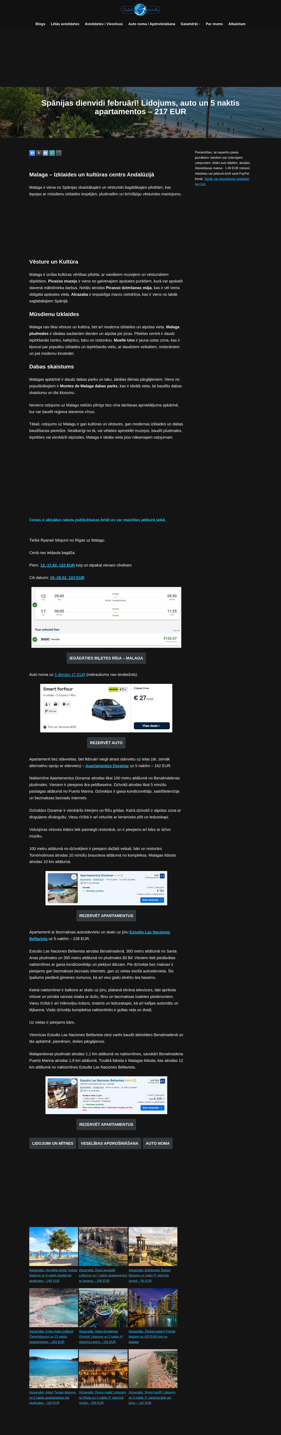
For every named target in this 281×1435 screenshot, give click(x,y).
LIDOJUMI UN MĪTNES (52, 1144)
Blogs (40, 24)
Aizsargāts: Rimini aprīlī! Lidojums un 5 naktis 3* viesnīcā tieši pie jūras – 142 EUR (152, 1399)
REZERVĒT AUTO (106, 743)
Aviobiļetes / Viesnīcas (104, 24)
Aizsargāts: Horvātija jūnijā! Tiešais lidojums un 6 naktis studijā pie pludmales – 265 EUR (53, 1277)
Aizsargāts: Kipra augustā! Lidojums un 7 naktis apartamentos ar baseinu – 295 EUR (103, 1277)
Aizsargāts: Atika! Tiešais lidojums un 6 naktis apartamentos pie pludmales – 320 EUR (52, 1399)
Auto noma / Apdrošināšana (151, 24)
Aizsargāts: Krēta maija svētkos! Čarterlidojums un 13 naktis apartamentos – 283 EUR (51, 1338)
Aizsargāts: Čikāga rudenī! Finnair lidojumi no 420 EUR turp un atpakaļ (152, 1338)
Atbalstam (237, 24)
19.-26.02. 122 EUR (67, 578)
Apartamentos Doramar (107, 766)
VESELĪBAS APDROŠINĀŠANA (109, 1144)
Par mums (214, 24)
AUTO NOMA (158, 1144)
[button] (200, 24)
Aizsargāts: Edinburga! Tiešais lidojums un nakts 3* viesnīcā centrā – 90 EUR (150, 1277)
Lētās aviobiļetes (65, 24)
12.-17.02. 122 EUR (57, 566)
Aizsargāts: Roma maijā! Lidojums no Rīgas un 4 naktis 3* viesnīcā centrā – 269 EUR (102, 1399)
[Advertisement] (140, 57)
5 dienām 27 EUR (69, 675)
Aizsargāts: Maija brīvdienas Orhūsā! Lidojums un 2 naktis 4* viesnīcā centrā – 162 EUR (101, 1338)
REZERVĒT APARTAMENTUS (106, 916)
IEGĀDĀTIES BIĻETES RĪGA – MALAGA (106, 658)
